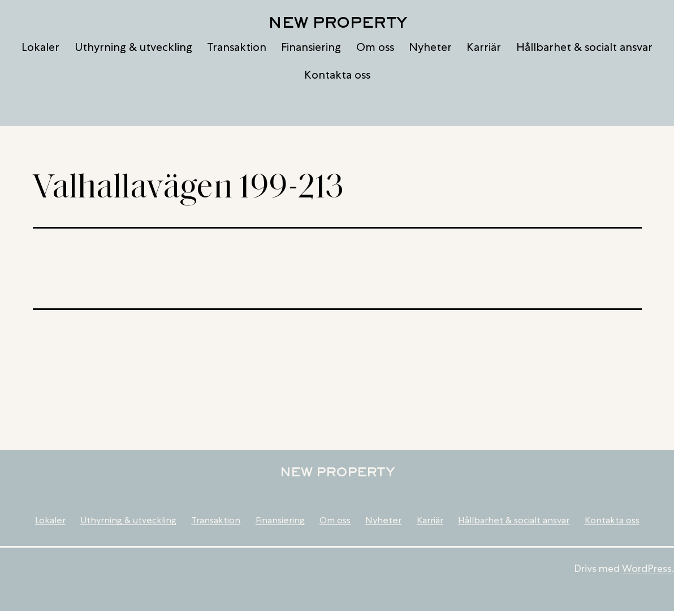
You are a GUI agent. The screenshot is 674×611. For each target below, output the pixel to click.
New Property (337, 22)
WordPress (647, 568)
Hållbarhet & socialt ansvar (584, 47)
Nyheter (430, 47)
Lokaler (40, 47)
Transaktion (236, 47)
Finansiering (311, 47)
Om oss (375, 47)
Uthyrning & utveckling (133, 47)
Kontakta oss (337, 74)
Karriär (483, 47)
